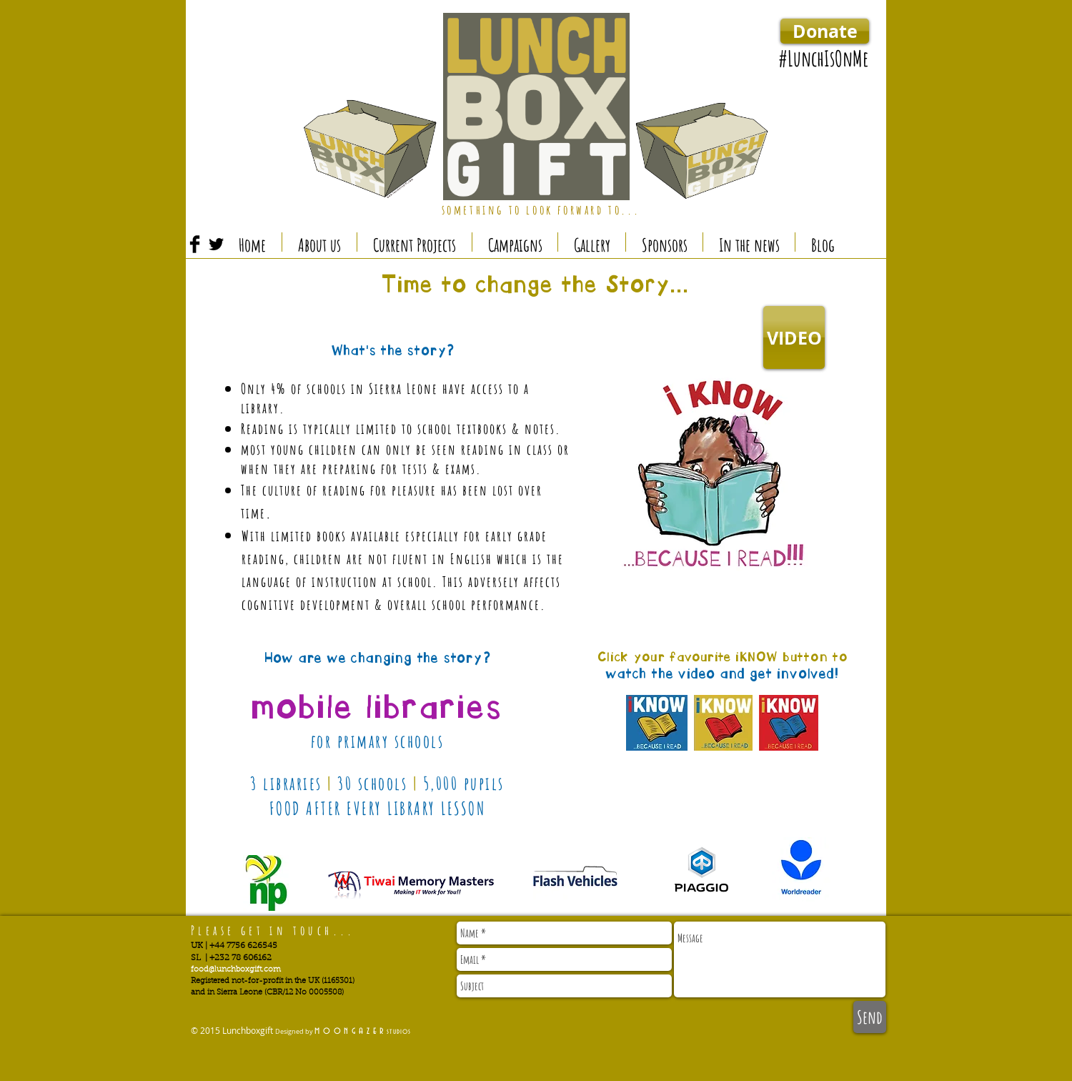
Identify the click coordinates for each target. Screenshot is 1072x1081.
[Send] (869, 1017)
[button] (414, 242)
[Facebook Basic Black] (195, 244)
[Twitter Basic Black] (216, 244)
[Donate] (824, 31)
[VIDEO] (794, 337)
